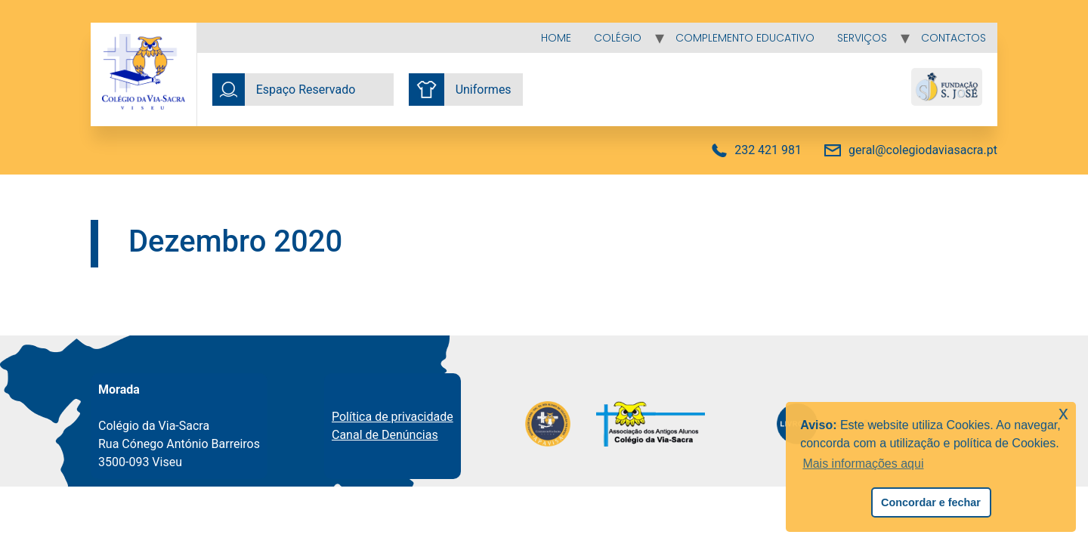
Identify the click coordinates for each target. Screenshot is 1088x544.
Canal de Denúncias (385, 435)
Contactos (953, 37)
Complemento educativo (744, 37)
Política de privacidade (392, 417)
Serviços (862, 37)
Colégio (617, 37)
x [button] (1063, 413)
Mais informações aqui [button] (862, 463)
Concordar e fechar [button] (931, 502)
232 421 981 (768, 150)
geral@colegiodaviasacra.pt (922, 150)
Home (556, 37)
